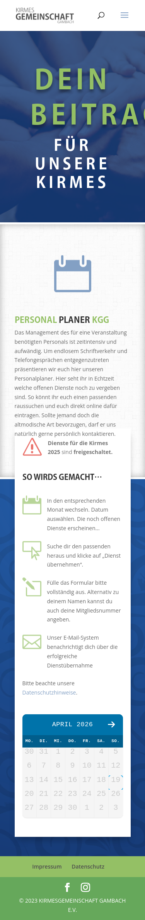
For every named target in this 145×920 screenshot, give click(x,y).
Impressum (46, 866)
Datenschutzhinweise (49, 692)
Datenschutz (88, 866)
